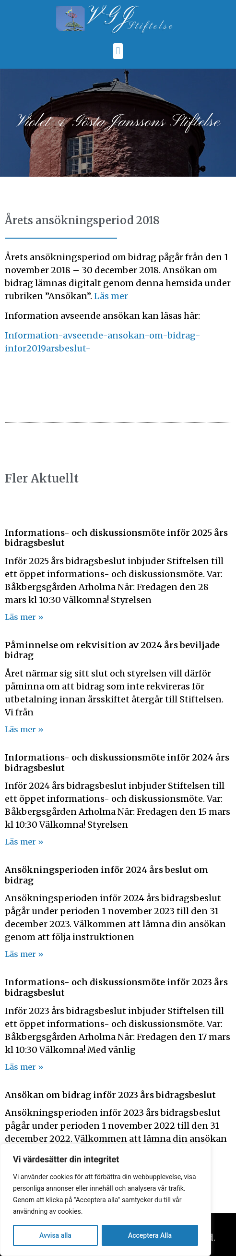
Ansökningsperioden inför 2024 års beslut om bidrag (106, 875)
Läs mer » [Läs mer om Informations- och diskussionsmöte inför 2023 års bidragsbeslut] (24, 1067)
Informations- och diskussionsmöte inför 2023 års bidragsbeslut (116, 987)
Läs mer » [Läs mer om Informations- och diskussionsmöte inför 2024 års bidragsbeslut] (24, 841)
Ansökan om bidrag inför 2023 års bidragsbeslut (110, 1094)
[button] (117, 51)
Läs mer (111, 296)
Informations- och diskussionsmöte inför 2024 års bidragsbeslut (117, 762)
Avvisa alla (55, 1235)
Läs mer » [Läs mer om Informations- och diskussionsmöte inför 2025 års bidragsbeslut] (24, 617)
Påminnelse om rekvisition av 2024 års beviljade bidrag (112, 650)
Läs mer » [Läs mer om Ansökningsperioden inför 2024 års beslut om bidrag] (24, 954)
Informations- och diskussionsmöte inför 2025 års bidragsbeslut (116, 538)
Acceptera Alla (150, 1235)
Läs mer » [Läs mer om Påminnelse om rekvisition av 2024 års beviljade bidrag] (24, 729)
